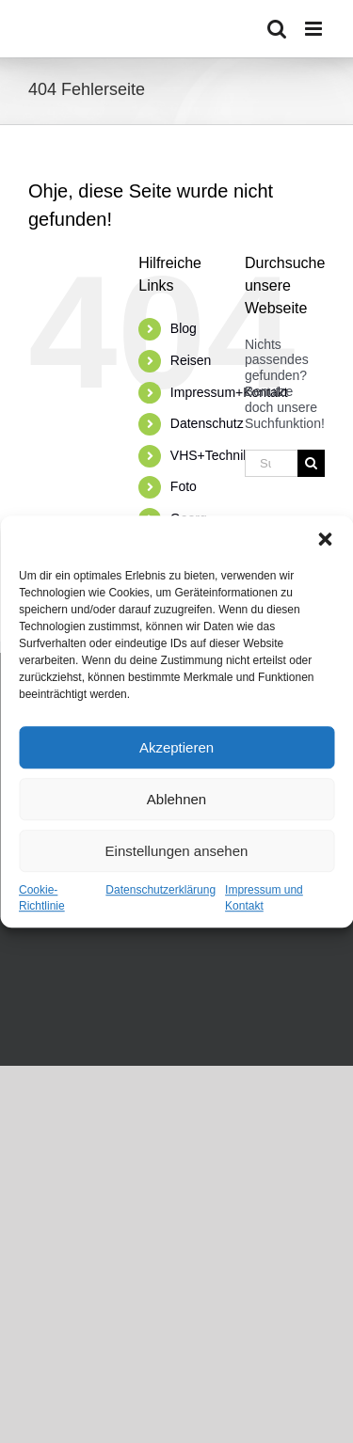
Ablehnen (176, 799)
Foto (183, 486)
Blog (183, 328)
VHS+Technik (209, 455)
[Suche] (311, 463)
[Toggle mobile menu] (315, 29)
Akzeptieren (176, 747)
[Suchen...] (271, 463)
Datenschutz (207, 423)
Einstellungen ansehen (177, 851)
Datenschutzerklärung (160, 889)
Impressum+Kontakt (229, 392)
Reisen (191, 360)
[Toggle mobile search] (276, 29)
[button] (324, 539)
